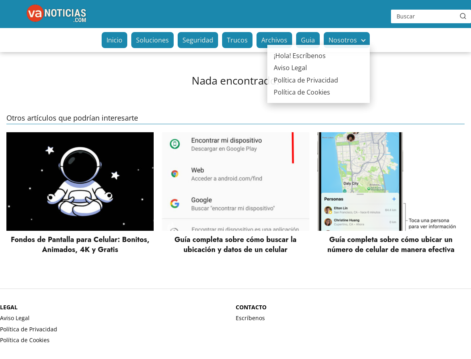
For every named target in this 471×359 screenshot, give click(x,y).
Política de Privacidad (28, 329)
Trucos (237, 40)
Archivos (274, 40)
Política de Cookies (25, 340)
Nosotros (343, 40)
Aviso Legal (15, 318)
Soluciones (152, 40)
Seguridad (197, 40)
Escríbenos (250, 318)
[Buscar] (463, 16)
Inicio (114, 40)
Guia (308, 40)
